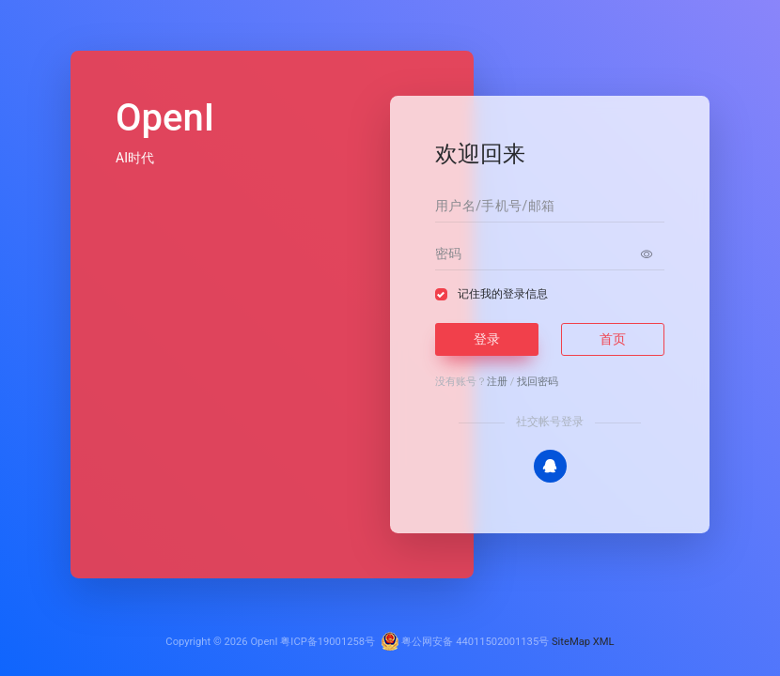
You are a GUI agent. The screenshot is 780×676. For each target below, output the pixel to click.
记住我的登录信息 (503, 293)
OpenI (263, 642)
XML (604, 642)
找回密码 (537, 382)
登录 (487, 338)
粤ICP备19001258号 (327, 642)
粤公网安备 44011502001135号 (465, 642)
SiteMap (571, 642)
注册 (497, 382)
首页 (613, 338)
